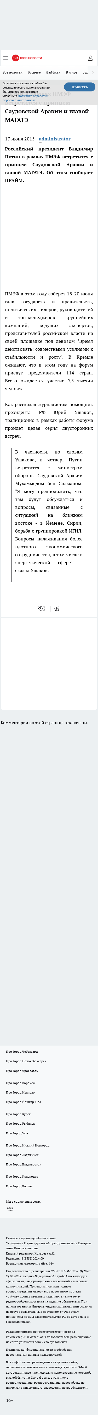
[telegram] (58, 608)
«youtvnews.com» (43, 1238)
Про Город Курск (18, 1114)
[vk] (42, 608)
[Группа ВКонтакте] (10, 1209)
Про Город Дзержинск (22, 1155)
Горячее (34, 72)
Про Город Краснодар (22, 1176)
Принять (80, 87)
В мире (72, 72)
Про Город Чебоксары (22, 1051)
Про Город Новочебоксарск (26, 1061)
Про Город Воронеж (20, 1083)
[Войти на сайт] (90, 58)
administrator (55, 139)
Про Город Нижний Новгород (27, 1145)
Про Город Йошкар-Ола (23, 1102)
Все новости (12, 72)
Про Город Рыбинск (20, 1123)
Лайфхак (53, 72)
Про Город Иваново (20, 1092)
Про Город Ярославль (22, 1071)
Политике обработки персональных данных (25, 98)
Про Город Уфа (17, 1133)
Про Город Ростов (19, 1186)
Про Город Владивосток (23, 1164)
